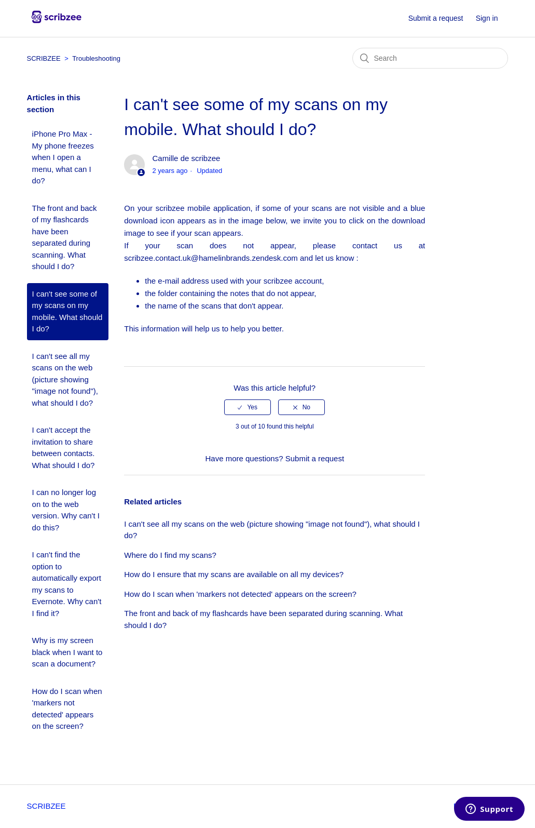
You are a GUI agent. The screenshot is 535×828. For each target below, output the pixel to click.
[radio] (247, 407)
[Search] (430, 58)
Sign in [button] (487, 18)
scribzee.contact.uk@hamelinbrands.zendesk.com (211, 257)
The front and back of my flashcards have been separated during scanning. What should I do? (64, 237)
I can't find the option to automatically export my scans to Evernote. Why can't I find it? (67, 584)
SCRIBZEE (45, 58)
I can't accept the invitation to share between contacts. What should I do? (63, 447)
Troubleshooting (96, 58)
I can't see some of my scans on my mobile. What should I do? (67, 311)
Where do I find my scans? (170, 555)
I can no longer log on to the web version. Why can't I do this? (66, 510)
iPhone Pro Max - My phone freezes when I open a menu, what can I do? (63, 157)
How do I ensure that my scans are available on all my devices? (234, 574)
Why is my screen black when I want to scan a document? (67, 652)
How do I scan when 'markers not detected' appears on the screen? (67, 709)
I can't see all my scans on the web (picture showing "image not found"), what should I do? (65, 379)
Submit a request (435, 18)
